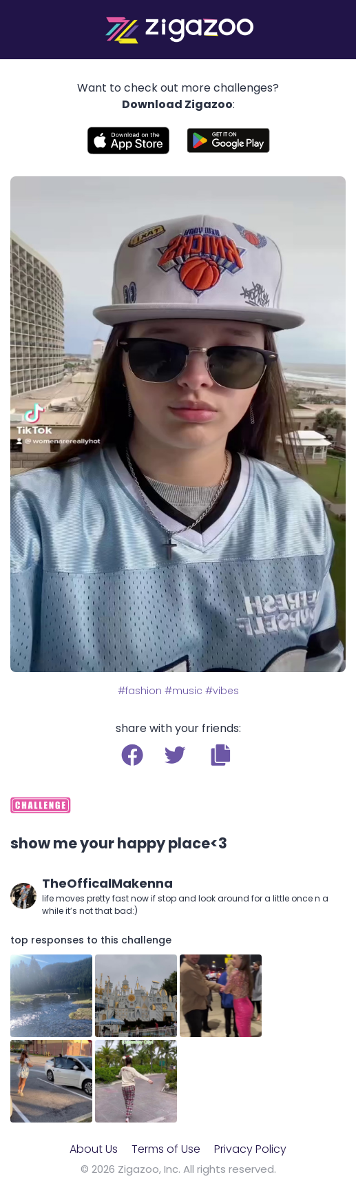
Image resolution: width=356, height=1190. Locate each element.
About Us (94, 1149)
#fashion (140, 691)
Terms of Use (166, 1149)
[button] (221, 754)
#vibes (222, 691)
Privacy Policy (250, 1149)
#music (183, 691)
